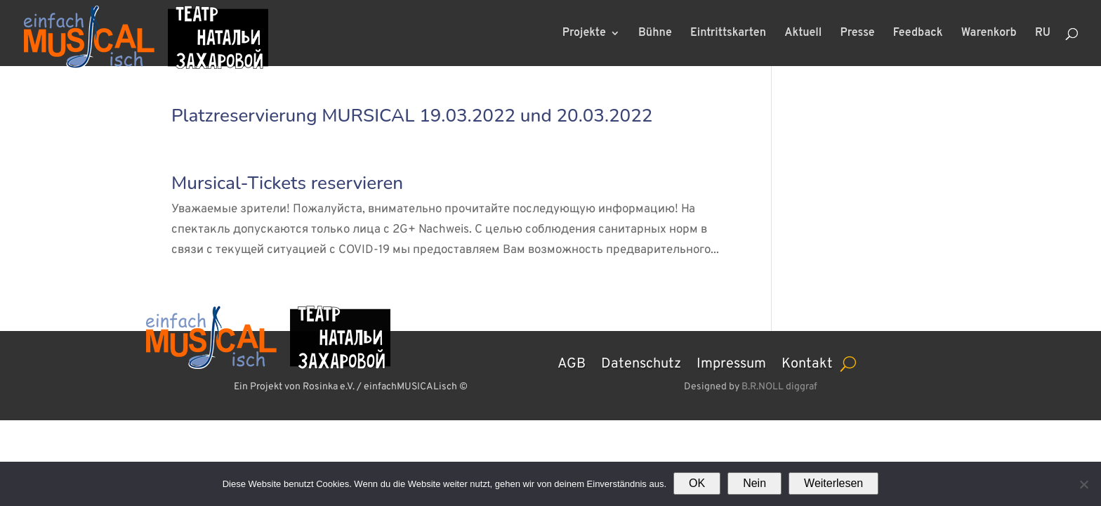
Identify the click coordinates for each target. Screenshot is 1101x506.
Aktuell (803, 34)
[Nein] (1083, 484)
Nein (754, 483)
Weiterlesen (833, 483)
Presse (857, 34)
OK (697, 483)
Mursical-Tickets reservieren (287, 183)
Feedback (918, 34)
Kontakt (807, 362)
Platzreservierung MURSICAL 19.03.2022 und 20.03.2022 (411, 115)
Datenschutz (641, 362)
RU (1042, 34)
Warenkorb (989, 34)
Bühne (655, 34)
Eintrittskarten (728, 34)
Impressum (731, 362)
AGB (572, 362)
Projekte (584, 34)
